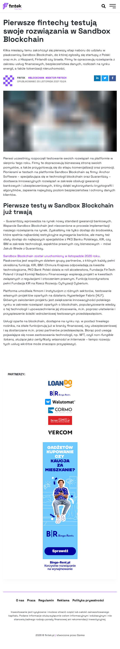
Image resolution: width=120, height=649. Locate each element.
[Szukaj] (103, 6)
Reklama (63, 600)
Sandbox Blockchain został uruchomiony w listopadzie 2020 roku (51, 256)
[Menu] (112, 6)
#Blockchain (36, 77)
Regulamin (46, 600)
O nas (20, 600)
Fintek (21, 77)
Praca (31, 600)
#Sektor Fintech (56, 77)
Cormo (81, 635)
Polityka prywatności (88, 600)
